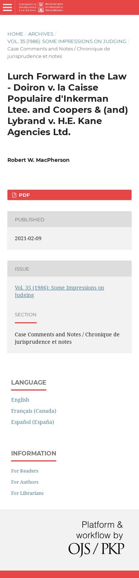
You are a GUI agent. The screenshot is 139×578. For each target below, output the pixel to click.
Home (15, 34)
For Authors (25, 482)
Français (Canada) (33, 410)
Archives (40, 34)
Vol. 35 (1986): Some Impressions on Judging (66, 41)
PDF (23, 195)
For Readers (25, 470)
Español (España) (32, 421)
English (20, 399)
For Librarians (27, 493)
